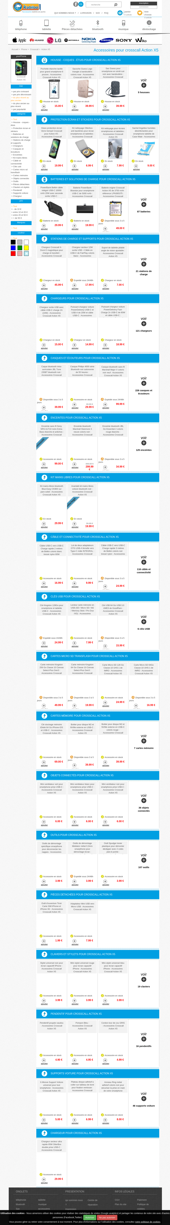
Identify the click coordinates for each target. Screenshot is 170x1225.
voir (143, 86)
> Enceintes (16, 155)
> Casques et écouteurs (17, 150)
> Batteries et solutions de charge (20, 135)
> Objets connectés (20, 178)
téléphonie (21, 1200)
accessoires (44, 1209)
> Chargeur (16, 196)
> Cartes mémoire (19, 175)
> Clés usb (16, 166)
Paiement (142, 1200)
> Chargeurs (17, 146)
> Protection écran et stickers (20, 129)
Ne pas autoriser (107, 1217)
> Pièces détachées (20, 184)
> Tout (14, 119)
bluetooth (20, 1204)
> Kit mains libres (19, 158)
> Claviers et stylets (20, 187)
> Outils (14, 181)
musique (42, 1204)
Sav (18, 1209)
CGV (117, 1200)
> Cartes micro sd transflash (19, 171)
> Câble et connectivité (16, 162)
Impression (70, 1209)
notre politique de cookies (147, 1222)
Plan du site (120, 1204)
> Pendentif (16, 190)
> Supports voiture (19, 193)
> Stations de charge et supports (20, 141)
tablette (42, 1200)
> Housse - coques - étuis (20, 124)
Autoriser (89, 1217)
